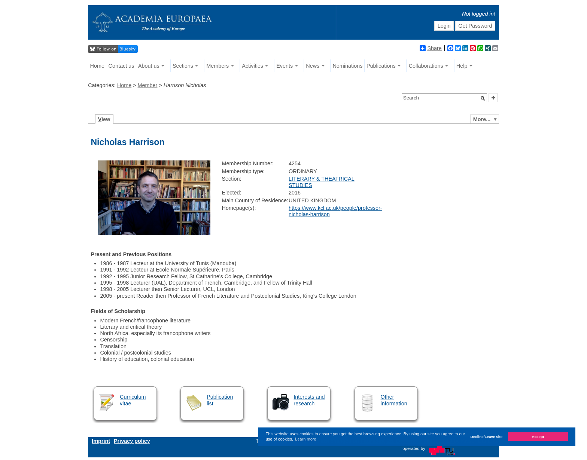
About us (148, 66)
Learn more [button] (305, 439)
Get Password (475, 26)
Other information (394, 400)
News (312, 66)
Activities (252, 66)
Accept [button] (538, 437)
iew (104, 119)
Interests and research (309, 400)
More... (481, 119)
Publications (381, 66)
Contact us (121, 66)
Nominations (347, 66)
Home (97, 66)
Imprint (101, 441)
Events (284, 66)
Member (148, 85)
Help (462, 66)
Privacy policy (132, 441)
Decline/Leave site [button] (487, 437)
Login (444, 26)
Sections (183, 66)
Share (430, 48)
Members (217, 66)
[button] (483, 98)
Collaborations (426, 66)
